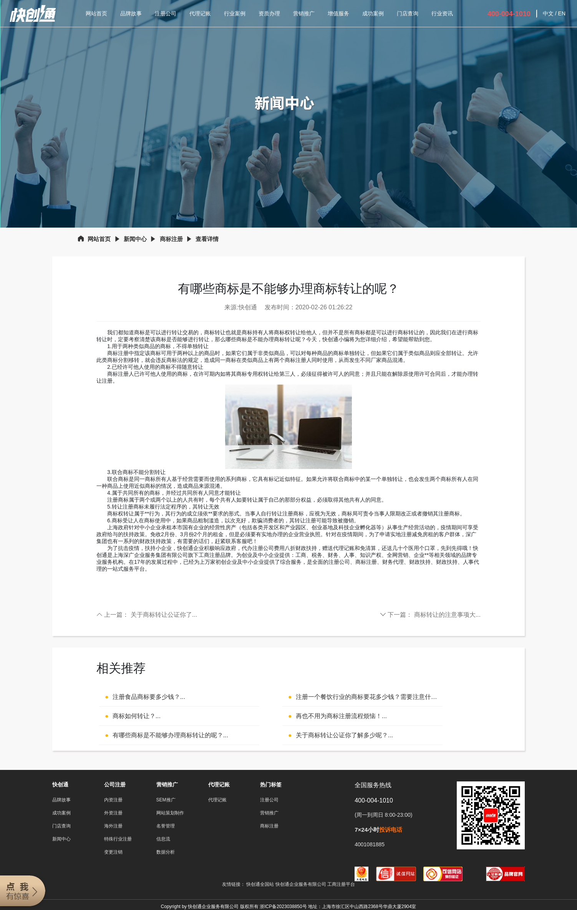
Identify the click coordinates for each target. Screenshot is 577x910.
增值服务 (338, 13)
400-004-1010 (509, 14)
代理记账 (200, 13)
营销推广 (304, 13)
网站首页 (96, 13)
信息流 (163, 839)
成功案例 (373, 13)
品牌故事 (131, 13)
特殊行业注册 (118, 839)
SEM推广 (166, 800)
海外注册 (113, 826)
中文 (548, 13)
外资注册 (113, 813)
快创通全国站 (260, 884)
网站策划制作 (170, 813)
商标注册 (171, 239)
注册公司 (165, 13)
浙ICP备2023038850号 (283, 906)
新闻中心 (135, 239)
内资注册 (113, 800)
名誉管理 (165, 826)
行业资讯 (442, 13)
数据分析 (165, 852)
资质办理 (269, 13)
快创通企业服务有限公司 (301, 884)
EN (561, 13)
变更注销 (113, 852)
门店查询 (407, 13)
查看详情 (207, 239)
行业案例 (234, 13)
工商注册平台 (341, 884)
